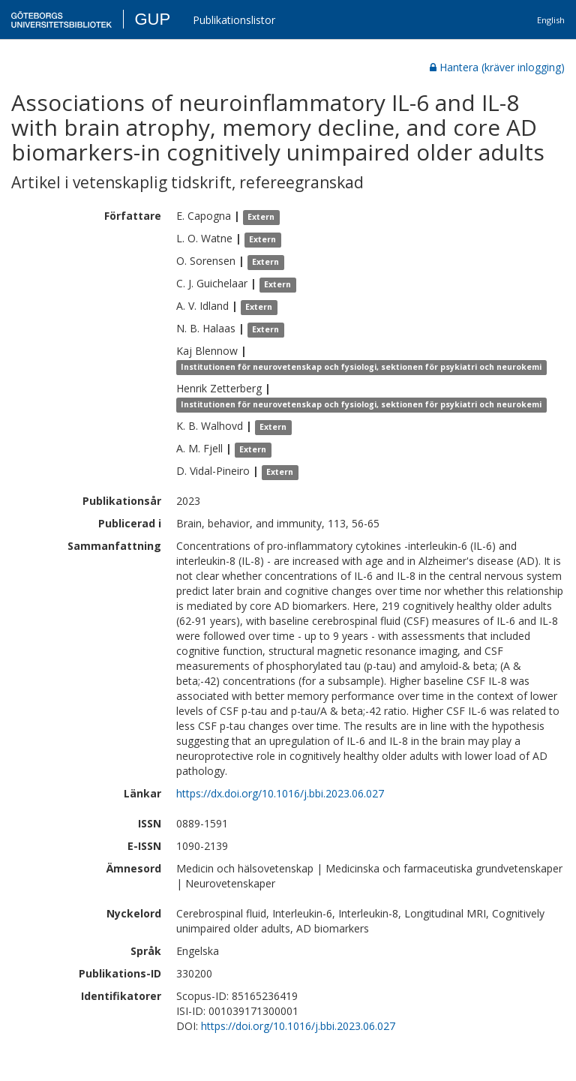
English (551, 20)
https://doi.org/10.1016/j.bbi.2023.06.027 (298, 1026)
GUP (152, 19)
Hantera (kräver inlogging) (497, 67)
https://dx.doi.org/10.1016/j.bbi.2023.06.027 (280, 793)
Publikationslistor (234, 20)
